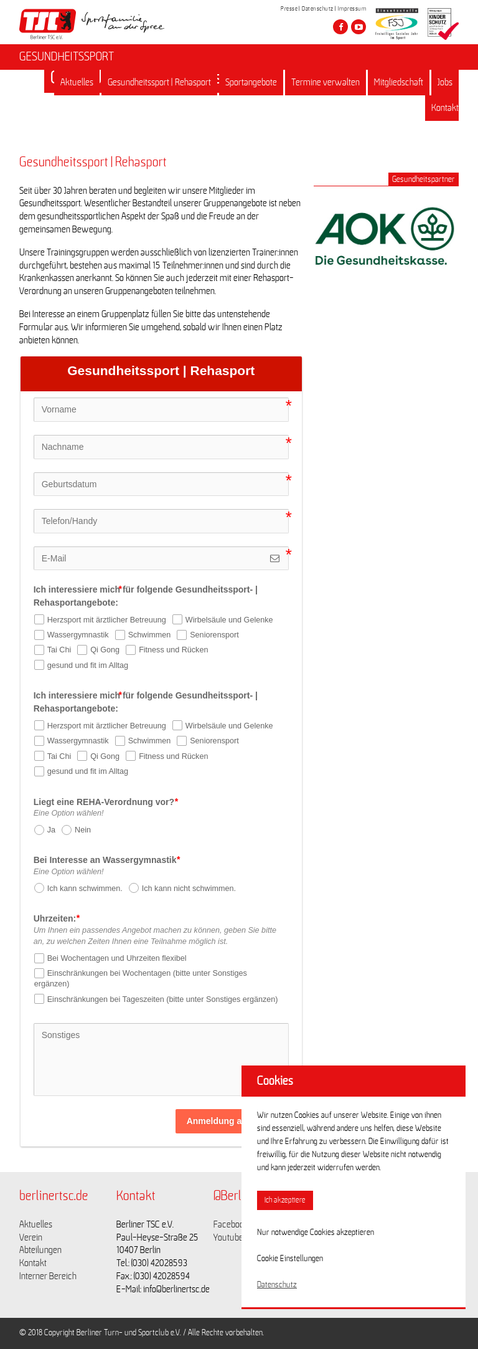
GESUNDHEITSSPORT (66, 56)
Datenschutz (318, 9)
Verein (30, 1237)
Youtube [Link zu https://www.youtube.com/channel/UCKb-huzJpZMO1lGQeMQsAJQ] (228, 1237)
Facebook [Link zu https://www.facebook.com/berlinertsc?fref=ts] (230, 1224)
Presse (289, 9)
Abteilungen (40, 1250)
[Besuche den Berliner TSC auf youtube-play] (358, 26)
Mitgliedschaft (398, 82)
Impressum (352, 9)
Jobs (445, 82)
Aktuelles (76, 82)
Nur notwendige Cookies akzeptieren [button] (315, 1232)
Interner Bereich (48, 1276)
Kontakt (445, 108)
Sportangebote (251, 82)
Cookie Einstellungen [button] (290, 1258)
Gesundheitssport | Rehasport (159, 82)
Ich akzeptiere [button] (285, 1200)
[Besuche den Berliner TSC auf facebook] (340, 26)
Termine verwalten (325, 82)
